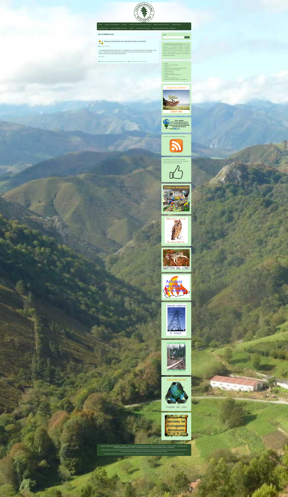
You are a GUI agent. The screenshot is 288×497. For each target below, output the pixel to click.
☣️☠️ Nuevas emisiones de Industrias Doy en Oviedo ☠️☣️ (122, 42)
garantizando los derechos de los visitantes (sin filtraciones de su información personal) (141, 454)
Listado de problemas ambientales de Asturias (140, 24)
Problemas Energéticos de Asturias (118, 28)
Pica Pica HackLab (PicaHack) (177, 454)
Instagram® (179, 163)
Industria (121, 61)
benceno (135, 61)
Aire (101, 61)
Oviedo (124, 61)
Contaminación (109, 61)
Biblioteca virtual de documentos (161, 24)
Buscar (164, 35)
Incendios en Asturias (103, 28)
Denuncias (116, 61)
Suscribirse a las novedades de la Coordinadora (174, 136)
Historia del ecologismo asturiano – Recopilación (163, 28)
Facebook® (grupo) (171, 163)
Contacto (100, 24)
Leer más (104, 56)
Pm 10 (142, 61)
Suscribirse (124, 24)
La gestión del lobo (176, 24)
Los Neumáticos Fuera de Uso (143, 28)
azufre (130, 61)
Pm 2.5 (145, 61)
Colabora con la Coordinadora (112, 24)
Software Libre (115, 454)
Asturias (104, 61)
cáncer (138, 61)
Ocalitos (131, 28)
